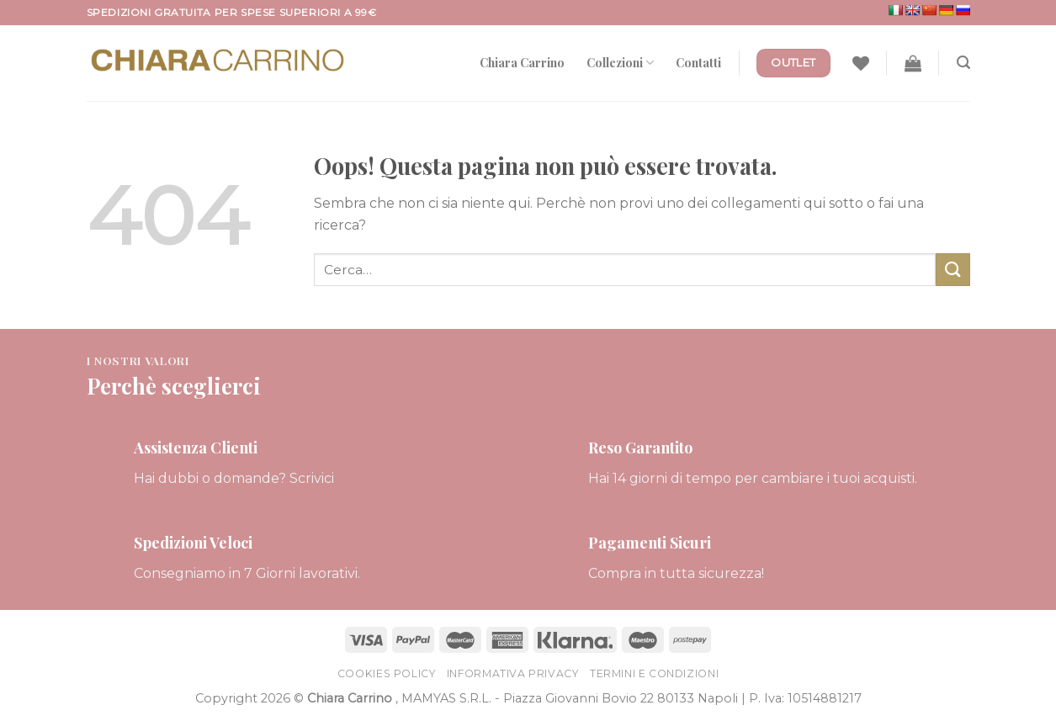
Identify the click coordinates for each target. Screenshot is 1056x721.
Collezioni (620, 62)
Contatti (698, 62)
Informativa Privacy (513, 673)
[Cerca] (963, 62)
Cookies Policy (386, 673)
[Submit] (952, 269)
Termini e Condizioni (654, 673)
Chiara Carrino (522, 62)
